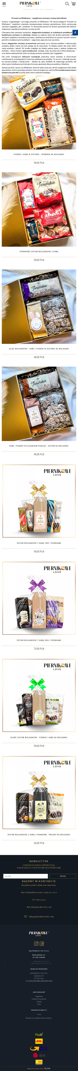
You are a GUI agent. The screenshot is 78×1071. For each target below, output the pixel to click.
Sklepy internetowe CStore (35, 1068)
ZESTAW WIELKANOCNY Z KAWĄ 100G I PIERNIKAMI (39, 543)
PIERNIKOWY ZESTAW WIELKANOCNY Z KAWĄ (39, 252)
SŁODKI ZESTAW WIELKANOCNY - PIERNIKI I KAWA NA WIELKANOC (39, 737)
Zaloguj (39, 1001)
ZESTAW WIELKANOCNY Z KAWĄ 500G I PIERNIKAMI (39, 640)
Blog (39, 1004)
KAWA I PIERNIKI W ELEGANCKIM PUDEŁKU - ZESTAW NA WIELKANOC (39, 446)
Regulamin (39, 996)
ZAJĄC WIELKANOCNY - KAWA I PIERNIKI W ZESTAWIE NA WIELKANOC (39, 349)
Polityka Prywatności (39, 999)
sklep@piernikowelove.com (41, 916)
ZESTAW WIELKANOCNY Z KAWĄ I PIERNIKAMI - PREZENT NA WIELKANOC (39, 835)
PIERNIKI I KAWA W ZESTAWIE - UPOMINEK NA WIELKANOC (39, 154)
